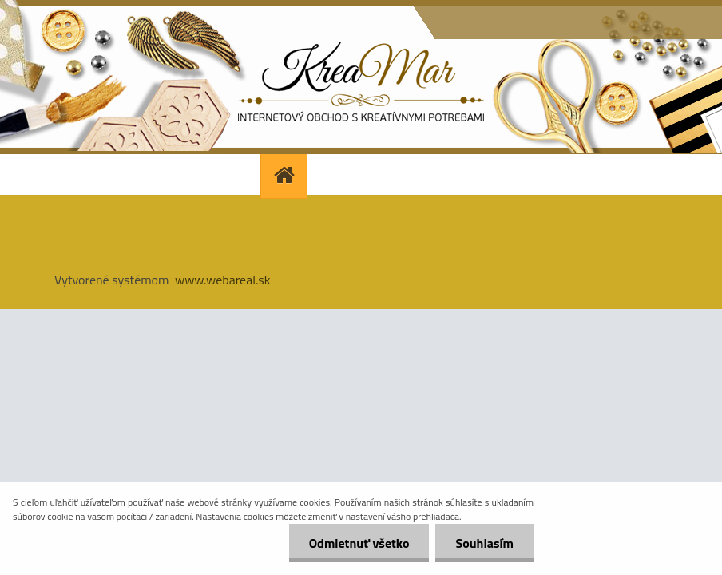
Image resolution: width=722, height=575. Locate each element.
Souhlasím (484, 543)
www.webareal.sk (223, 279)
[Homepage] (286, 174)
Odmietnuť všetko (359, 543)
